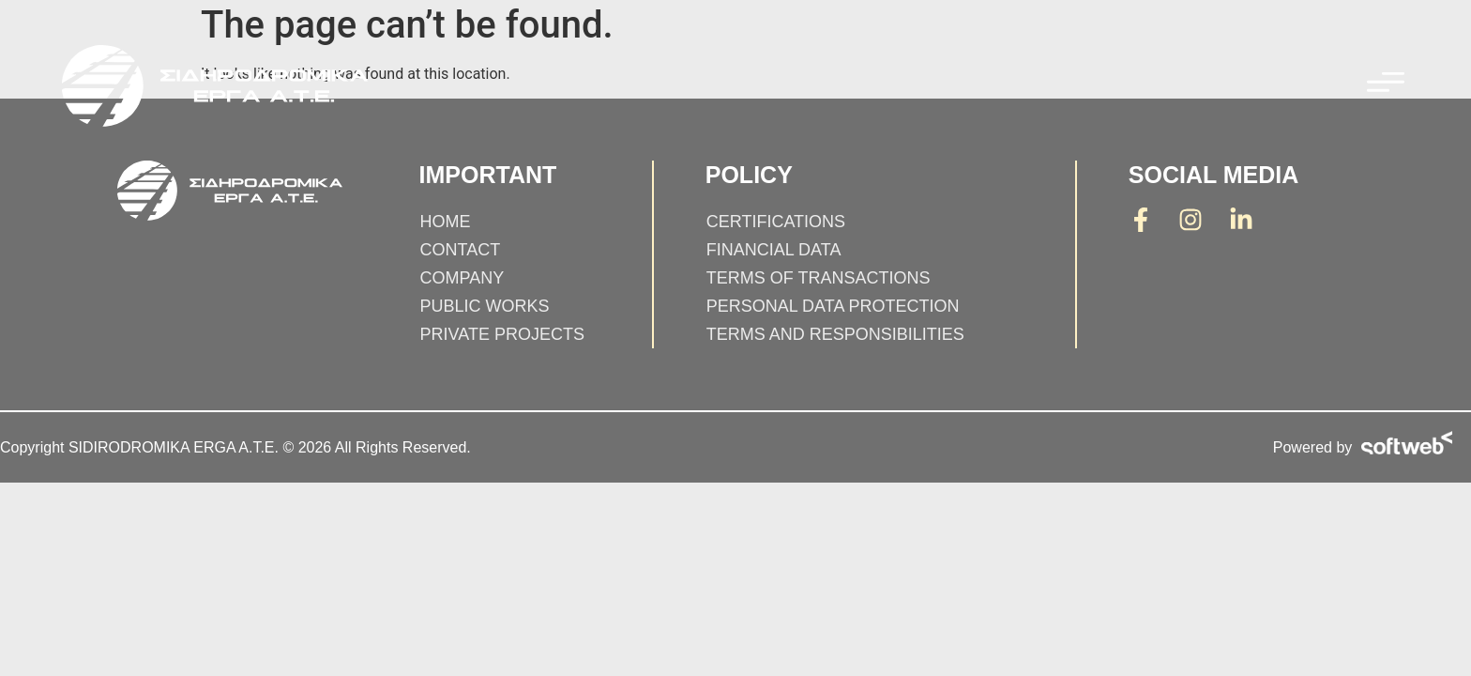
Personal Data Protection (833, 306)
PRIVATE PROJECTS (502, 334)
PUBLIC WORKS (485, 306)
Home (445, 221)
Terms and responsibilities (835, 334)
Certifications (775, 221)
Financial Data (774, 249)
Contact (460, 249)
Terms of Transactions (818, 278)
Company (462, 278)
